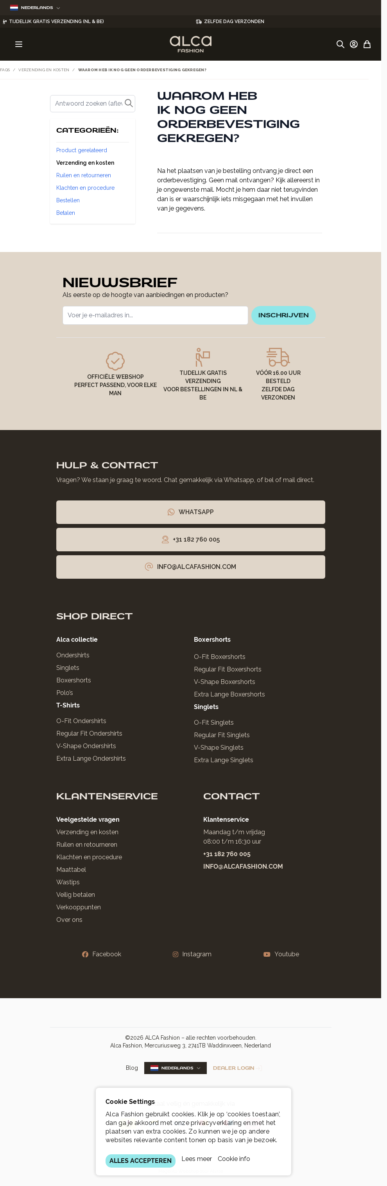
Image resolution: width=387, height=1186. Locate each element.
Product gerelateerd (81, 150)
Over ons (69, 923)
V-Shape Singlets (219, 751)
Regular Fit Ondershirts (89, 737)
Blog (132, 1072)
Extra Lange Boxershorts (229, 698)
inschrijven (278, 317)
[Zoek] (93, 103)
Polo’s (64, 696)
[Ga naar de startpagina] (190, 44)
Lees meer (196, 1159)
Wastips (68, 886)
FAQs (5, 70)
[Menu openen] (18, 44)
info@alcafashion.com (243, 870)
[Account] (353, 44)
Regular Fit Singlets (222, 739)
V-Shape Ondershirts (86, 750)
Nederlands (35, 8)
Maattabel (71, 873)
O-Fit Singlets (214, 726)
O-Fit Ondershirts (81, 725)
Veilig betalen (75, 898)
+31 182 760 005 (227, 858)
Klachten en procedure (85, 188)
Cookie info (234, 1159)
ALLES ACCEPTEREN (140, 1160)
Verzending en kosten (43, 70)
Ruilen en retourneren (83, 175)
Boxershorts (73, 684)
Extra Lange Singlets (223, 764)
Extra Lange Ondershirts (91, 762)
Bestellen (68, 200)
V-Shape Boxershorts (224, 685)
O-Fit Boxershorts (219, 660)
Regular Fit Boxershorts (228, 673)
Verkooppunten (78, 911)
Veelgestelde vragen (88, 823)
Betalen (65, 213)
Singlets (67, 671)
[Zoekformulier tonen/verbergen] (340, 44)
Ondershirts (73, 659)
